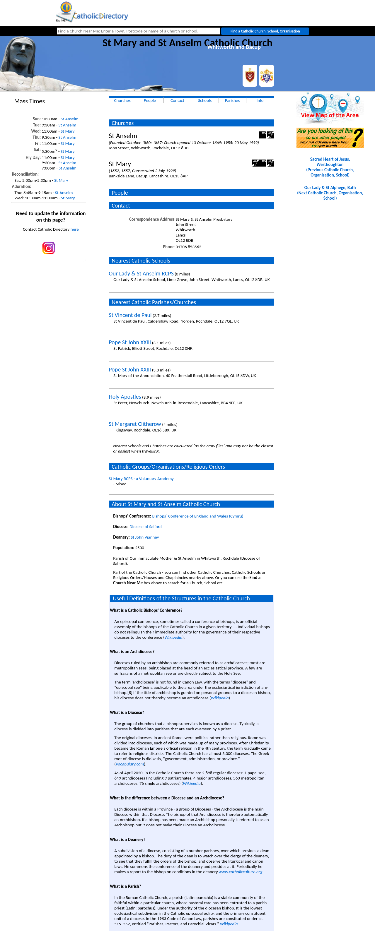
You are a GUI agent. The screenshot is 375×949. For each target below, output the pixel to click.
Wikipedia (173, 637)
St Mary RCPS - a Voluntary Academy (141, 478)
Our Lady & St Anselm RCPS (141, 273)
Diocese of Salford (145, 526)
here (75, 229)
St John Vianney (145, 537)
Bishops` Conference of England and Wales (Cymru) (197, 516)
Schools (205, 100)
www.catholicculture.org (240, 871)
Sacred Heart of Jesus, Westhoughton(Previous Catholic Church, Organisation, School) (330, 167)
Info (260, 100)
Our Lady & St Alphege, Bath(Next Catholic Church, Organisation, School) (330, 193)
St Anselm (70, 118)
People (150, 100)
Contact (177, 100)
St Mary (67, 131)
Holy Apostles (125, 396)
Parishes (232, 100)
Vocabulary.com (130, 764)
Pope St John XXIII (130, 342)
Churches (122, 100)
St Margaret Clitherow (135, 423)
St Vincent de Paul (130, 314)
